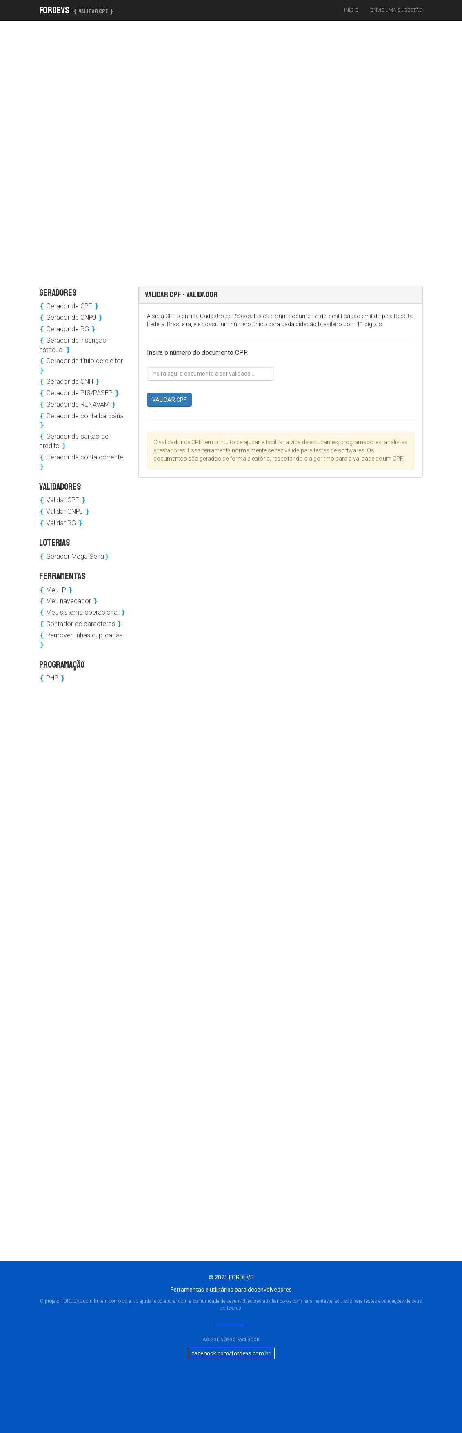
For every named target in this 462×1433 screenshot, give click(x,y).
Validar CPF (62, 500)
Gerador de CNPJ (71, 317)
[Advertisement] (103, 149)
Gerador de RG (67, 329)
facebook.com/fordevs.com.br (231, 1353)
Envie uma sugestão (397, 10)
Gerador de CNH (69, 382)
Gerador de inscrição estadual (73, 345)
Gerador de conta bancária (81, 420)
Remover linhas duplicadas (81, 640)
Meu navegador (68, 601)
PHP (52, 678)
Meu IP (56, 590)
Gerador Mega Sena (74, 556)
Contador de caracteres (80, 624)
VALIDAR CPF (169, 400)
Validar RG (61, 523)
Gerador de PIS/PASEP (79, 393)
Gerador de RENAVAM (77, 404)
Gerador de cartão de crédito (74, 441)
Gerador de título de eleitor (81, 365)
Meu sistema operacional (82, 612)
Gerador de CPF (69, 306)
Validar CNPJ (64, 511)
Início (351, 10)
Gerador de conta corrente (81, 461)
